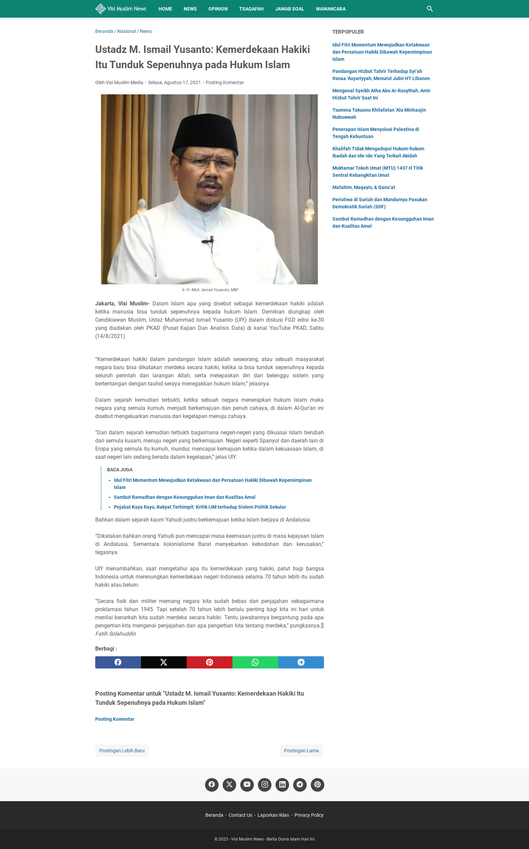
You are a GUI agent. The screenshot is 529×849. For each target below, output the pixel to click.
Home (165, 9)
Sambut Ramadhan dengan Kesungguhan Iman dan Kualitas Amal (185, 497)
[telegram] (301, 662)
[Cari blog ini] (430, 9)
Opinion (218, 9)
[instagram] (264, 785)
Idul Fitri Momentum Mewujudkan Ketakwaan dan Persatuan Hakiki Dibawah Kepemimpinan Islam (382, 52)
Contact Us (240, 815)
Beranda (214, 815)
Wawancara (331, 9)
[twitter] (164, 662)
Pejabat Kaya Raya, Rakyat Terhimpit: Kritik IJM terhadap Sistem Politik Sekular (200, 507)
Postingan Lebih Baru (122, 750)
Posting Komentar (225, 82)
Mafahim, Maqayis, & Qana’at (363, 187)
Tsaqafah (251, 9)
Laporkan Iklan (273, 815)
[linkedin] (282, 785)
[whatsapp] (255, 662)
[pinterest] (209, 662)
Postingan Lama (301, 750)
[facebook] (118, 662)
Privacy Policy (309, 815)
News (190, 9)
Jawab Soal (289, 9)
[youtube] (247, 785)
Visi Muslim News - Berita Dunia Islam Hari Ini (272, 839)
